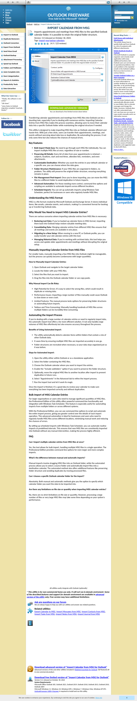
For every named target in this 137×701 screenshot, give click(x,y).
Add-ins (8, 10)
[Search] (68, 2)
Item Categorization (11, 76)
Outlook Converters (11, 43)
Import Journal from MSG (89, 614)
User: (116, 10)
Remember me (122, 20)
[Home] (8, 2)
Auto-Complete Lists (11, 72)
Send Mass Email (10, 51)
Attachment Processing (12, 59)
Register (117, 22)
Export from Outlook (11, 47)
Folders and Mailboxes (12, 68)
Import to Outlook (10, 34)
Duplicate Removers (11, 39)
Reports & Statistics (11, 80)
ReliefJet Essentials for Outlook (86, 670)
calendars (60, 40)
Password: (118, 15)
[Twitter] (12, 134)
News (7, 12)
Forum (8, 17)
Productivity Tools (10, 84)
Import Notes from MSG (66, 614)
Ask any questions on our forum (50, 602)
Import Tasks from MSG (45, 614)
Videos (8, 20)
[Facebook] (12, 124)
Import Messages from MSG (68, 611)
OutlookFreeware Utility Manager (47, 691)
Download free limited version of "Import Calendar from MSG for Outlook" (72, 677)
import (42, 40)
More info (98, 698)
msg (47, 40)
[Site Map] (13, 2)
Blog (7, 15)
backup (53, 40)
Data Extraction (9, 88)
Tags (7, 22)
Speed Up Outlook (10, 63)
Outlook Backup (9, 55)
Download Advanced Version (68, 108)
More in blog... (119, 149)
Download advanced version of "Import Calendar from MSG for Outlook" (71, 667)
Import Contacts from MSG (93, 611)
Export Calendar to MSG (45, 611)
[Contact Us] (17, 2)
